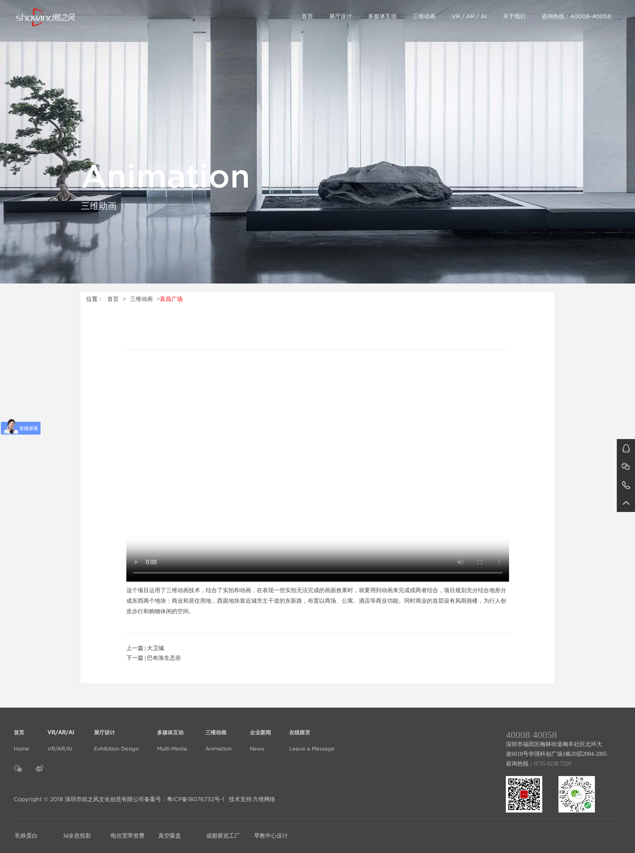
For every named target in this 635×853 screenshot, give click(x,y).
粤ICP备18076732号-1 (195, 799)
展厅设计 (340, 16)
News (260, 736)
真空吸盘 (169, 836)
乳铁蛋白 (26, 836)
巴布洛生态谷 (164, 658)
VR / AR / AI (469, 16)
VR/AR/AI (61, 736)
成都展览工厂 (223, 836)
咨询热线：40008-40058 (576, 16)
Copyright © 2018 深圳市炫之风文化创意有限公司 (79, 799)
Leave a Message (312, 736)
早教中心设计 (271, 836)
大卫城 (155, 648)
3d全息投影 (77, 836)
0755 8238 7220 (552, 764)
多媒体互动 (382, 16)
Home (21, 736)
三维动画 (424, 16)
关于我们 (514, 16)
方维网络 (264, 799)
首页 (307, 16)
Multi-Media (172, 736)
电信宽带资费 (128, 836)
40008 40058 (531, 735)
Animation (218, 736)
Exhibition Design (116, 736)
